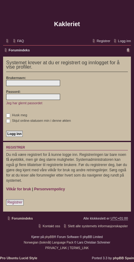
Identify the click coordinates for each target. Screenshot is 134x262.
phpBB (49, 237)
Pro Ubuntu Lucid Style (18, 258)
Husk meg (16, 115)
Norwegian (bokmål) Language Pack (49, 242)
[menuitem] (18, 41)
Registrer (14, 202)
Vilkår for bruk (18, 189)
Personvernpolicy (49, 189)
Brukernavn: (16, 78)
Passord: (13, 91)
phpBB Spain (123, 258)
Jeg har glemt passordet (24, 103)
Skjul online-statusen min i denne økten (38, 120)
